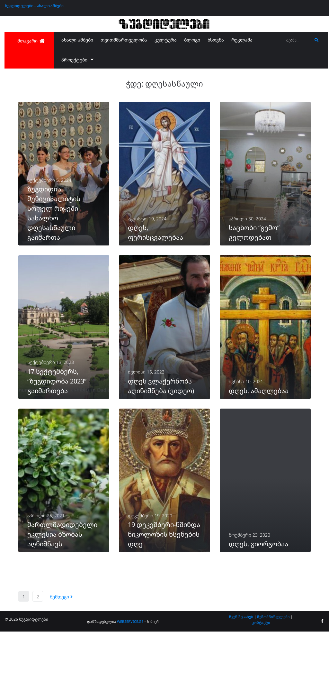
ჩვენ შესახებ (241, 668)
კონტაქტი (261, 673)
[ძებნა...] (297, 40)
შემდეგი (61, 648)
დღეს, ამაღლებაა (259, 424)
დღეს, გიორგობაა (258, 595)
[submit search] (317, 40)
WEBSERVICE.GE (130, 672)
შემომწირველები (273, 668)
